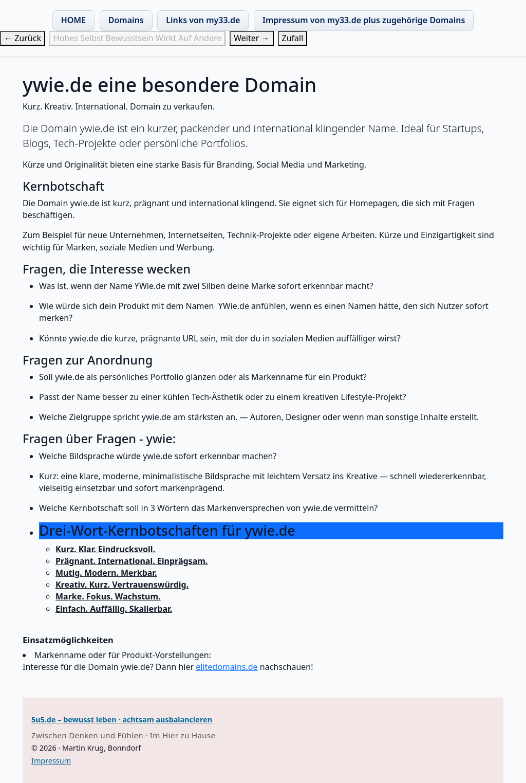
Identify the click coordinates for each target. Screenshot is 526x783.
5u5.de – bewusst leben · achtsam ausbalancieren (121, 719)
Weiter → (251, 38)
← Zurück (22, 38)
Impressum (51, 761)
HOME (73, 20)
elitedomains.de (226, 666)
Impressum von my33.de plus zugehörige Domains (363, 20)
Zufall (293, 38)
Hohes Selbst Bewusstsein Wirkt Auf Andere (137, 38)
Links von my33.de (203, 20)
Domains (126, 20)
